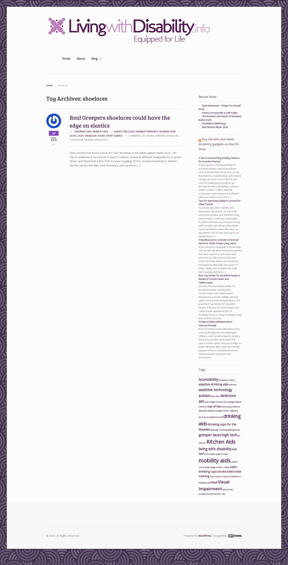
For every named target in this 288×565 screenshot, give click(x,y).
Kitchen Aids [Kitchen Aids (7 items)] (220, 441)
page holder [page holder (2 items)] (217, 467)
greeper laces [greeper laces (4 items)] (210, 434)
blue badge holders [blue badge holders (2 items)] (213, 402)
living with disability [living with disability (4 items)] (215, 448)
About (81, 59)
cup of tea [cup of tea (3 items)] (214, 406)
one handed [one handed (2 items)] (204, 467)
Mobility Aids (100, 131)
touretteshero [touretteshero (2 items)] (234, 476)
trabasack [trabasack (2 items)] (203, 482)
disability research (147, 131)
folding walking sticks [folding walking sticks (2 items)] (230, 430)
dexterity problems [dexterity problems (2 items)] (230, 406)
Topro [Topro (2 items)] (212, 476)
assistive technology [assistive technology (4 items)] (215, 389)
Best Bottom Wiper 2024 (215, 127)
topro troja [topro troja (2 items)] (221, 476)
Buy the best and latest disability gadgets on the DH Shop (219, 144)
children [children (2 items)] (203, 406)
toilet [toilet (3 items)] (230, 472)
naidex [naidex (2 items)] (234, 462)
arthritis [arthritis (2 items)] (232, 384)
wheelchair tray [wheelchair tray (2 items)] (217, 494)
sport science (114, 135)
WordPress (204, 535)
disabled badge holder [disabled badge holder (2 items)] (218, 410)
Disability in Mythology (214, 123)
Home (66, 59)
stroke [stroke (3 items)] (221, 472)
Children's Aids (83, 131)
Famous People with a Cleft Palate (219, 112)
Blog (94, 59)
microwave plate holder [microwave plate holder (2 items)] (216, 454)
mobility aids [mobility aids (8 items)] (215, 460)
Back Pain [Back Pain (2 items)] (215, 396)
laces (80, 135)
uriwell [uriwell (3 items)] (212, 482)
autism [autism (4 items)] (204, 395)
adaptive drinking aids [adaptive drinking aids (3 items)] (213, 384)
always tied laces (124, 131)
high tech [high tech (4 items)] (229, 434)
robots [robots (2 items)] (226, 467)
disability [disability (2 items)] (203, 410)
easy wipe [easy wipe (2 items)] (214, 430)
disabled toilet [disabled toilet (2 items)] (216, 417)
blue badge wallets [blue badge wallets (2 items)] (232, 402)
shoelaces (91, 135)
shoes (101, 135)
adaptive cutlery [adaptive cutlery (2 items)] (227, 380)
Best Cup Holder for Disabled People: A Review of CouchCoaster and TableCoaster (219, 279)
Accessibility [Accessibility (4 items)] (209, 379)
